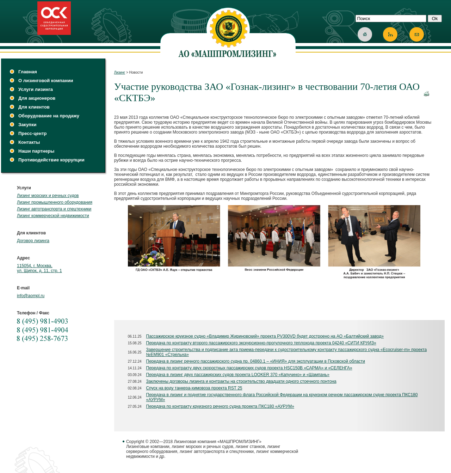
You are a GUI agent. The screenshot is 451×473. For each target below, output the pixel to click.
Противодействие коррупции (51, 159)
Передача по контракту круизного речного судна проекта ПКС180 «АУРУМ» (220, 406)
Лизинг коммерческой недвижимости (53, 215)
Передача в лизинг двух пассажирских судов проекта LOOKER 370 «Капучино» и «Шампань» (237, 374)
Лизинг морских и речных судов (48, 195)
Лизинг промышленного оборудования (54, 202)
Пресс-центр (32, 133)
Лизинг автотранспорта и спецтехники (54, 209)
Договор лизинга (33, 240)
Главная (27, 71)
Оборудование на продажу (48, 115)
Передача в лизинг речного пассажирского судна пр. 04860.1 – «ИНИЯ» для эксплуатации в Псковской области (255, 361)
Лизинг (119, 72)
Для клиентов (34, 107)
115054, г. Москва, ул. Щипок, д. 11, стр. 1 (39, 268)
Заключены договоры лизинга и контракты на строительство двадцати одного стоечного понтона (241, 381)
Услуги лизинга (35, 89)
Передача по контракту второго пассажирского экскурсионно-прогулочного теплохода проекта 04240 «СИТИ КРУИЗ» (261, 342)
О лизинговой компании (45, 80)
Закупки (27, 124)
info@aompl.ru (30, 295)
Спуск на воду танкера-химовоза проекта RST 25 (194, 388)
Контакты (29, 142)
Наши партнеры (36, 151)
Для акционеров (36, 98)
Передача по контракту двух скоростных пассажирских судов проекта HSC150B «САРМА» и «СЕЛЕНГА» (249, 368)
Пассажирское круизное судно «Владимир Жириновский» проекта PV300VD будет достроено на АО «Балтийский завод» (265, 336)
